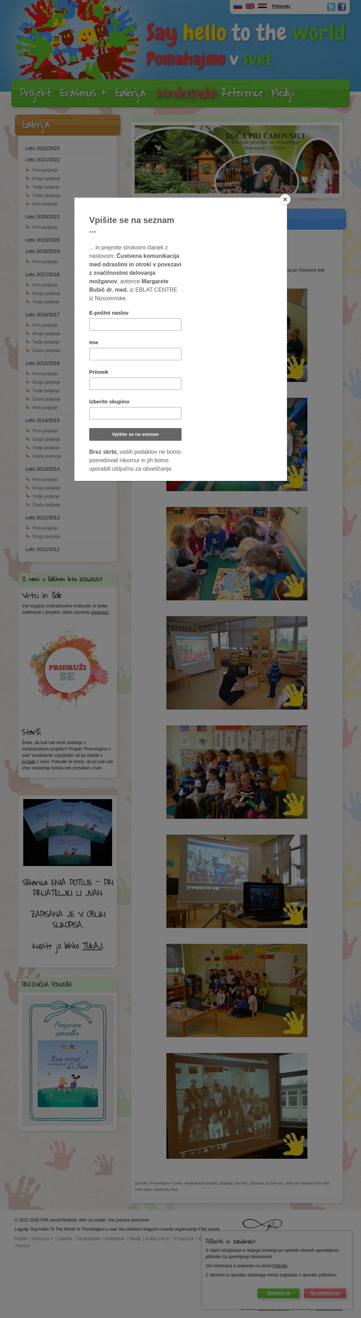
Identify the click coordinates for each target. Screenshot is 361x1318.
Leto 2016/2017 (42, 314)
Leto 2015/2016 (42, 363)
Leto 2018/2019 (42, 251)
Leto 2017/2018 (42, 274)
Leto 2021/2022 (42, 159)
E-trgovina (184, 1238)
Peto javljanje (44, 204)
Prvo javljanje (44, 170)
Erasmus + (83, 93)
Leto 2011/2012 (42, 549)
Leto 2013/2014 (42, 469)
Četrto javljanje (46, 195)
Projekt (35, 93)
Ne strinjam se (325, 1293)
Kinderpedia (186, 93)
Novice (23, 1245)
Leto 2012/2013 (42, 517)
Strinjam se (278, 1293)
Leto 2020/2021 (42, 216)
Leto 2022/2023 (42, 148)
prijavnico (100, 612)
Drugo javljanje (46, 178)
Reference (242, 93)
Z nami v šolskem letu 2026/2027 (62, 579)
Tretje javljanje (46, 187)
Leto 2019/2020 (42, 240)
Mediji (282, 93)
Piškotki (280, 1265)
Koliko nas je (157, 1238)
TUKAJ (92, 946)
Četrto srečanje (46, 456)
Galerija (130, 93)
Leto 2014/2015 (42, 420)
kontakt (29, 761)
